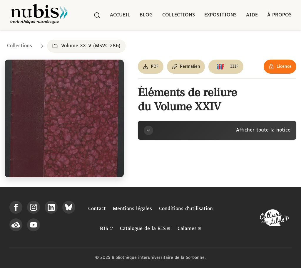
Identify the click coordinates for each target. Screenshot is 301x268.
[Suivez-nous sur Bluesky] (68, 207)
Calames (189, 229)
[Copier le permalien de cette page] (186, 67)
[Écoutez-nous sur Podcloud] (15, 224)
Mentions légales (132, 208)
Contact (97, 208)
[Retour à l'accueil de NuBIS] (38, 15)
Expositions (220, 15)
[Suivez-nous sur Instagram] (33, 207)
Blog (146, 15)
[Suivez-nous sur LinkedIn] (51, 207)
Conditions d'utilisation (186, 208)
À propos (279, 15)
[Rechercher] (97, 15)
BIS (106, 229)
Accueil (120, 15)
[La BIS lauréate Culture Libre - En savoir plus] (274, 219)
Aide (252, 15)
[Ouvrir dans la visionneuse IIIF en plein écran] (64, 118)
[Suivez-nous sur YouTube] (33, 224)
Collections (178, 15)
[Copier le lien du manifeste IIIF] (225, 67)
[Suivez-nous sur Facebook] (15, 207)
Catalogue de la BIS (145, 229)
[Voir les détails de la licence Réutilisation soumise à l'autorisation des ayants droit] (280, 67)
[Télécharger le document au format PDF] (150, 67)
